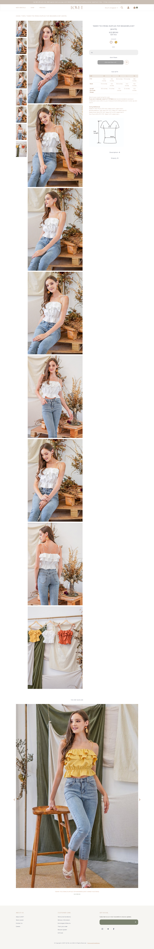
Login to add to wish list (126, 62)
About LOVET (20, 917)
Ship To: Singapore (110, 8)
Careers (18, 926)
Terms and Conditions (64, 917)
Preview (42, 7)
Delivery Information (64, 920)
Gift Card (60, 933)
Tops (23, 16)
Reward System (62, 929)
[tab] (113, 152)
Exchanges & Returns (64, 923)
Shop (32, 7)
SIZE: (113, 47)
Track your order (62, 926)
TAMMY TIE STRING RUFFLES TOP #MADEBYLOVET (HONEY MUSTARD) (77, 891)
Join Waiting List (110, 62)
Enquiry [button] (114, 158)
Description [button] (115, 152)
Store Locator (20, 920)
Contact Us (19, 923)
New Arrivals (21, 7)
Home (18, 16)
